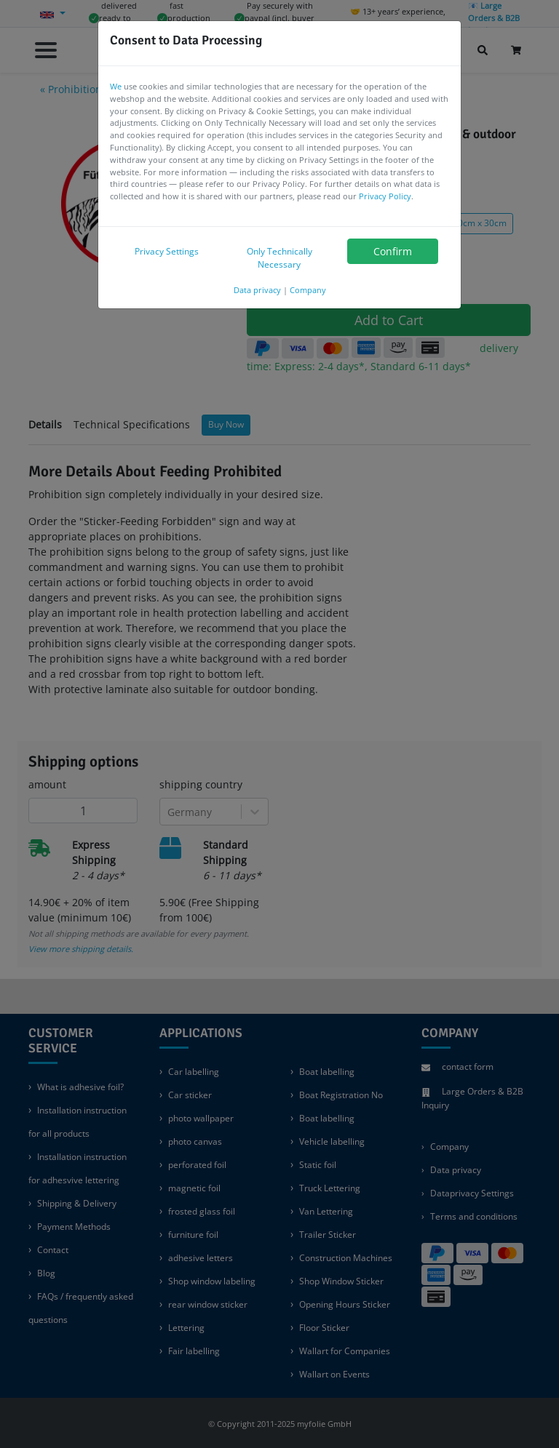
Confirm (392, 251)
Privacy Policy (385, 196)
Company (308, 289)
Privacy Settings (167, 251)
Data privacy (257, 289)
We (116, 86)
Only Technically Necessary (279, 258)
